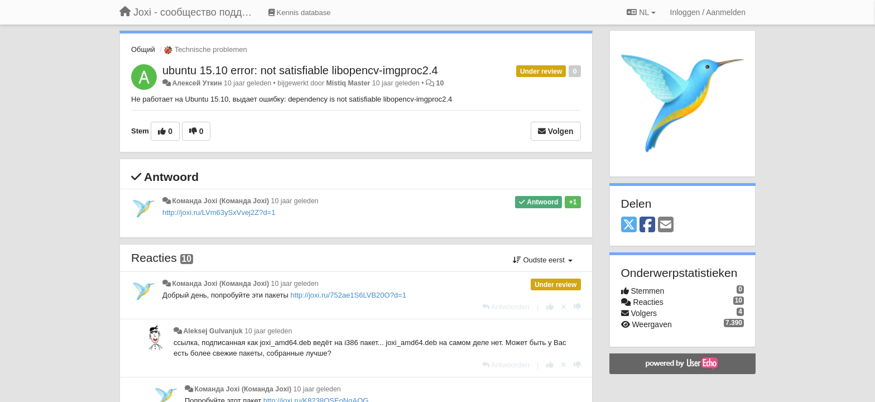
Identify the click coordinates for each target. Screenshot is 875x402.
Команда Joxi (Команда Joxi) (220, 201)
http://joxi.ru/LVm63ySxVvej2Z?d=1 (218, 212)
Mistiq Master (348, 83)
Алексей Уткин (197, 83)
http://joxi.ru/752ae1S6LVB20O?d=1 (348, 295)
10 (440, 83)
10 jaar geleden (295, 201)
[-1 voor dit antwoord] (577, 307)
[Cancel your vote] (563, 307)
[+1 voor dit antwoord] (550, 307)
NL (641, 12)
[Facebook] (647, 225)
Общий (143, 49)
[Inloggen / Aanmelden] (708, 12)
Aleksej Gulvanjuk (212, 331)
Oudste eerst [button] (543, 260)
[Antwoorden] (506, 307)
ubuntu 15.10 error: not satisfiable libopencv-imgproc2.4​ (300, 70)
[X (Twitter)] (629, 225)
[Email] (666, 225)
